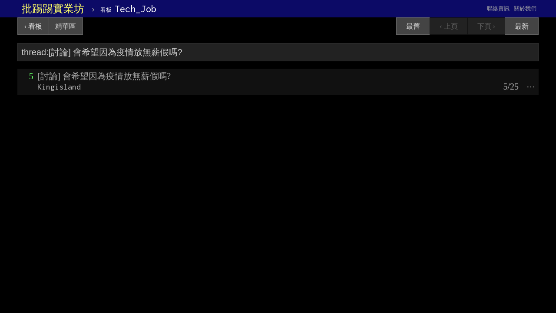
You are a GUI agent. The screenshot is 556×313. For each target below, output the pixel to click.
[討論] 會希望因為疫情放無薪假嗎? (104, 76)
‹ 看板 (33, 26)
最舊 (413, 26)
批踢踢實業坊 (53, 8)
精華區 (65, 26)
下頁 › (486, 26)
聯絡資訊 (498, 8)
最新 (522, 26)
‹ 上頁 (448, 26)
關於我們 (525, 8)
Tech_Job (128, 8)
